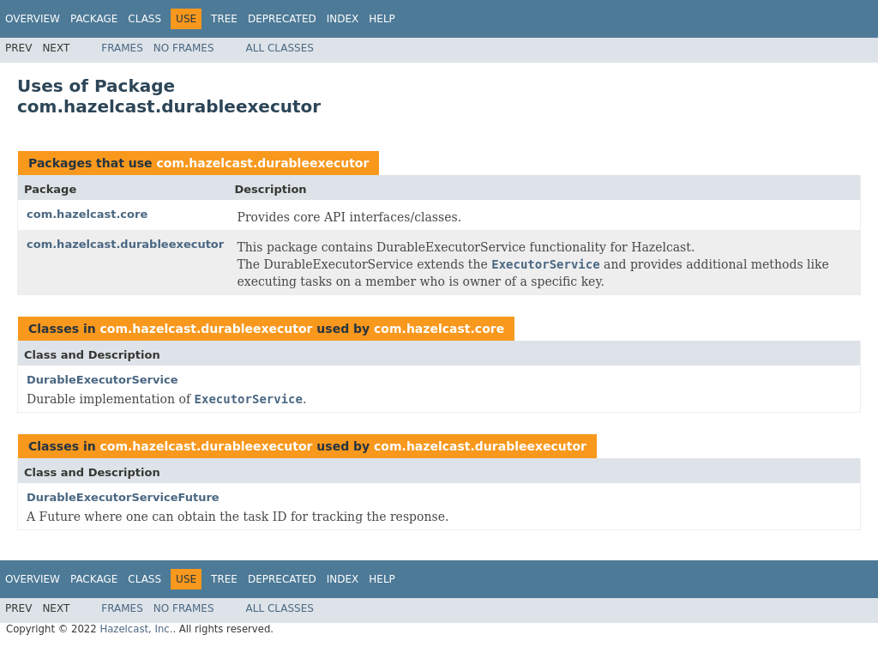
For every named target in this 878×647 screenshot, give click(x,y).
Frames (122, 48)
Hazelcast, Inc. (135, 629)
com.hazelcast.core (87, 214)
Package (93, 19)
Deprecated (282, 19)
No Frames (183, 48)
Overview (32, 19)
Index (343, 19)
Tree (224, 19)
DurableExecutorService (102, 379)
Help (382, 19)
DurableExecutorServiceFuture (123, 497)
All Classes (280, 48)
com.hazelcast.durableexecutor (262, 163)
